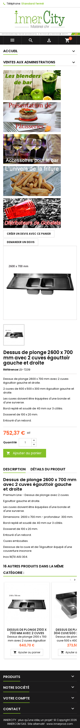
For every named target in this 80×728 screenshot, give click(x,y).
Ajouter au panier (24, 453)
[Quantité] (25, 442)
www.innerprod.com (60, 724)
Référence (10, 370)
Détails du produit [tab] (48, 469)
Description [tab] (14, 469)
